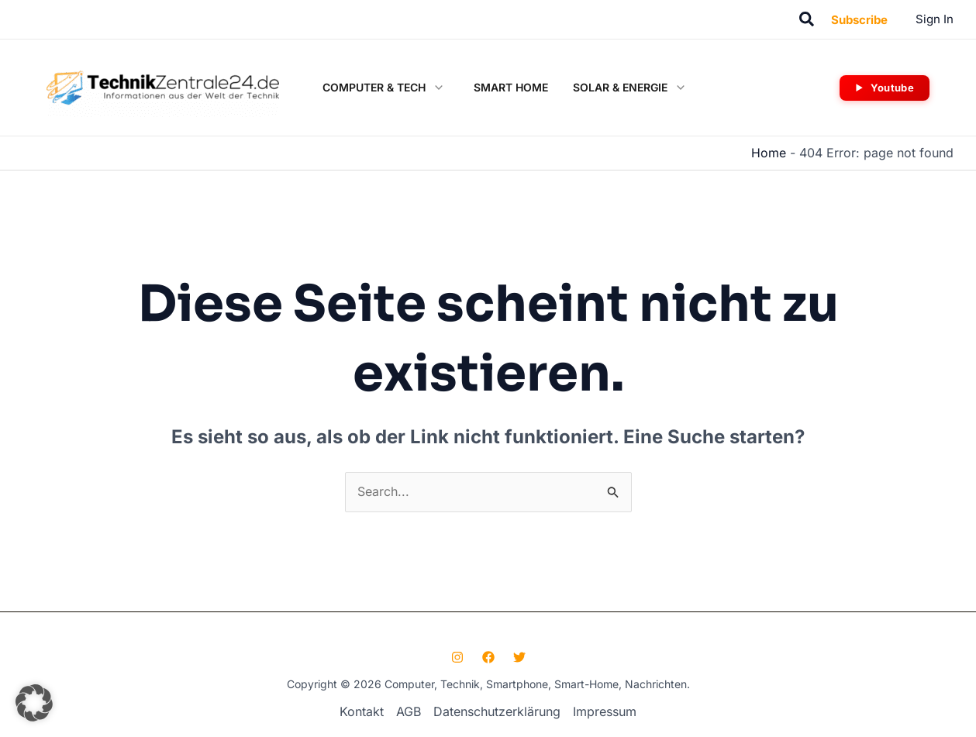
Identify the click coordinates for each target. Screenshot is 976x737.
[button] (807, 20)
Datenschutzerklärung (496, 710)
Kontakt (362, 710)
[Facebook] (488, 656)
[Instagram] (457, 656)
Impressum (604, 710)
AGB (408, 710)
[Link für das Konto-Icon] (935, 19)
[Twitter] (519, 656)
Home (768, 152)
